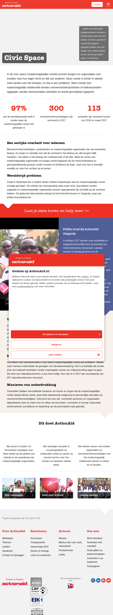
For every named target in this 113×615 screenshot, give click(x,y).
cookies (85, 276)
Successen (36, 538)
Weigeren (56, 344)
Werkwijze (7, 538)
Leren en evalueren (40, 555)
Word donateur (95, 538)
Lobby (62, 554)
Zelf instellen (74, 354)
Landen (6, 546)
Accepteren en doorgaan (71, 334)
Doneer (97, 4)
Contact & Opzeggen (13, 555)
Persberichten (66, 550)
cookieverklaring (25, 286)
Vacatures (7, 551)
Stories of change (39, 551)
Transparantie (37, 542)
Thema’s (6, 542)
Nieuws (62, 538)
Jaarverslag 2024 (39, 546)
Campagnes (93, 566)
